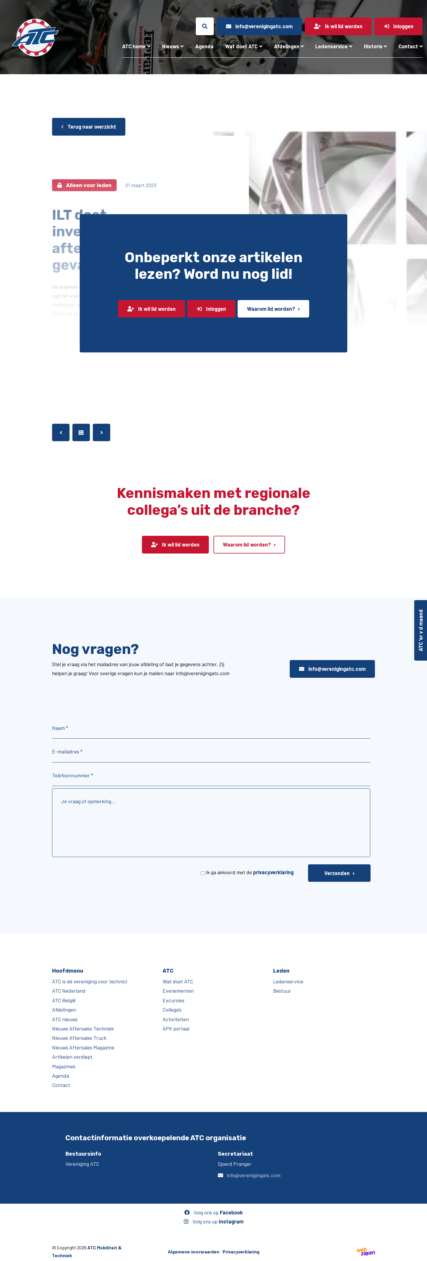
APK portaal (176, 1028)
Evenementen (178, 990)
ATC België (64, 1000)
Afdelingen (286, 46)
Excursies (173, 1000)
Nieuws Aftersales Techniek (83, 1028)
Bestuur (282, 990)
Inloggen (211, 309)
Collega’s (172, 1009)
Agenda (204, 46)
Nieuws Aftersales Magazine (83, 1047)
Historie (373, 46)
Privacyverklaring (241, 1251)
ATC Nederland (69, 990)
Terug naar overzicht (88, 126)
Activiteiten (176, 1019)
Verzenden (337, 873)
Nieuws (170, 46)
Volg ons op (213, 1212)
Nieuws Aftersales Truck (79, 1038)
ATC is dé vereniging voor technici (89, 981)
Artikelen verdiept (72, 1057)
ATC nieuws (65, 1019)
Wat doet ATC (241, 46)
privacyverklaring (273, 872)
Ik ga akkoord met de (249, 872)
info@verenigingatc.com (332, 669)
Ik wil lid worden (151, 309)
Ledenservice (331, 46)
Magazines (63, 1066)
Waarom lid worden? (271, 309)
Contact (408, 46)
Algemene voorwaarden (193, 1251)
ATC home (134, 46)
